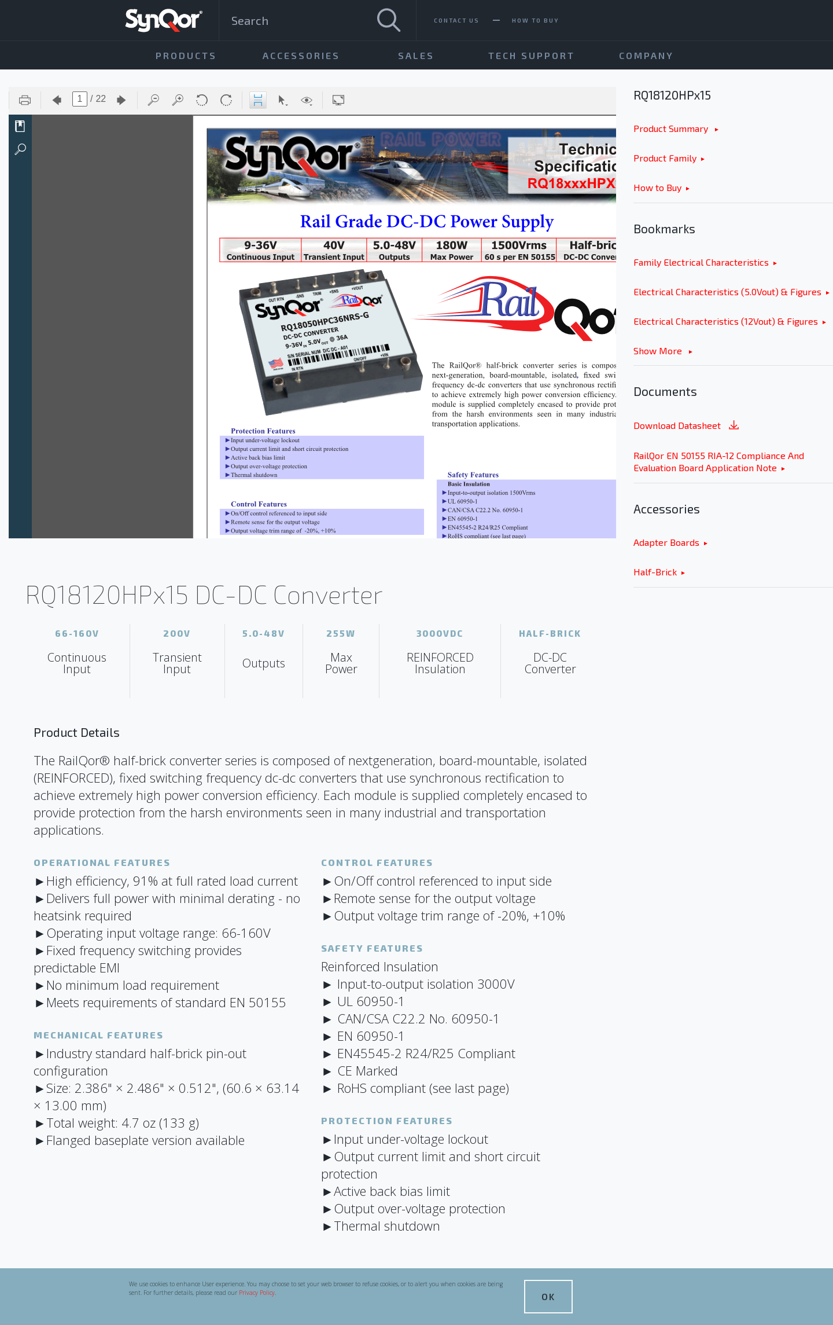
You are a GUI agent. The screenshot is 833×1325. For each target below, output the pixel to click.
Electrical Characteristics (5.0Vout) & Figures (727, 291)
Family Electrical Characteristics (701, 261)
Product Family (664, 157)
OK (548, 1296)
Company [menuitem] (646, 55)
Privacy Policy (257, 1293)
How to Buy (657, 187)
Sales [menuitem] (416, 55)
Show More (658, 350)
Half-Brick (655, 571)
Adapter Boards (666, 542)
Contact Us (457, 20)
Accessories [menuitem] (301, 55)
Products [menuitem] (186, 55)
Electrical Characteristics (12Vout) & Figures (725, 320)
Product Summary (671, 128)
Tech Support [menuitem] (531, 55)
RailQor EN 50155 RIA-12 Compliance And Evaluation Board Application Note (718, 461)
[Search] (388, 20)
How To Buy (535, 20)
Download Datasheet (687, 426)
